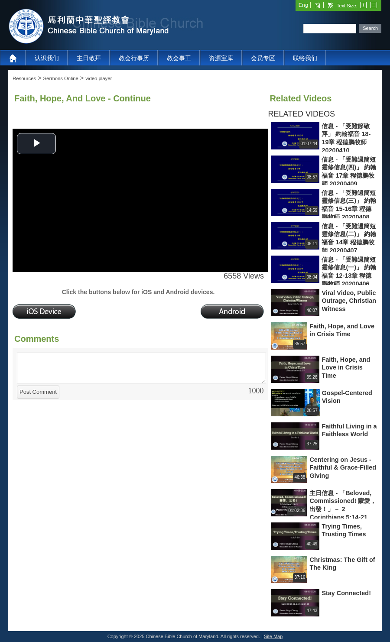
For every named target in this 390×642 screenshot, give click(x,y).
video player (98, 78)
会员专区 (263, 58)
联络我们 (305, 58)
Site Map (273, 636)
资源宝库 (221, 58)
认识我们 (47, 58)
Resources (24, 78)
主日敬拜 (89, 58)
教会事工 (179, 58)
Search (370, 28)
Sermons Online (60, 78)
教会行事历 (134, 58)
